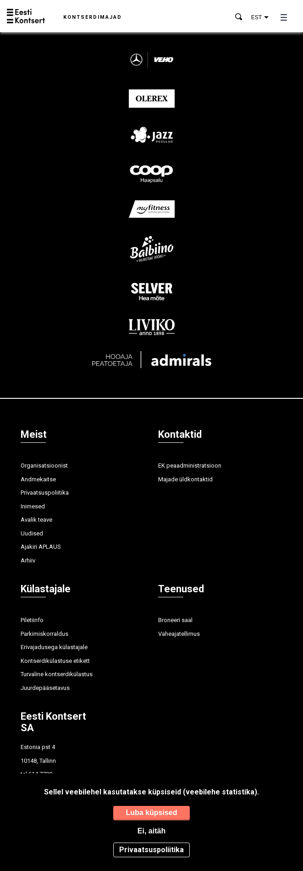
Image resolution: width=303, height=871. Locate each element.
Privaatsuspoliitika (45, 492)
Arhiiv (28, 560)
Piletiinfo (32, 620)
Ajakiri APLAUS (41, 546)
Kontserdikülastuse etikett (55, 660)
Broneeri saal (175, 620)
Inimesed (33, 506)
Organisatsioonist (44, 465)
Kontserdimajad (92, 17)
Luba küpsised (151, 812)
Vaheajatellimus (179, 633)
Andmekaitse (38, 479)
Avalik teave (36, 519)
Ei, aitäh (151, 831)
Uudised (32, 533)
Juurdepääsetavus (45, 687)
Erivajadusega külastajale (54, 647)
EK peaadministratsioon (189, 465)
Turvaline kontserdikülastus (57, 674)
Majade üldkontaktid (185, 479)
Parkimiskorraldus (44, 633)
